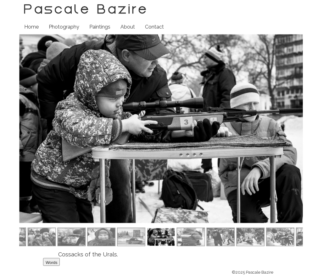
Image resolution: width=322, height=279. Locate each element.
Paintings (99, 27)
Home (31, 27)
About (127, 27)
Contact (154, 27)
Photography (64, 27)
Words (51, 262)
